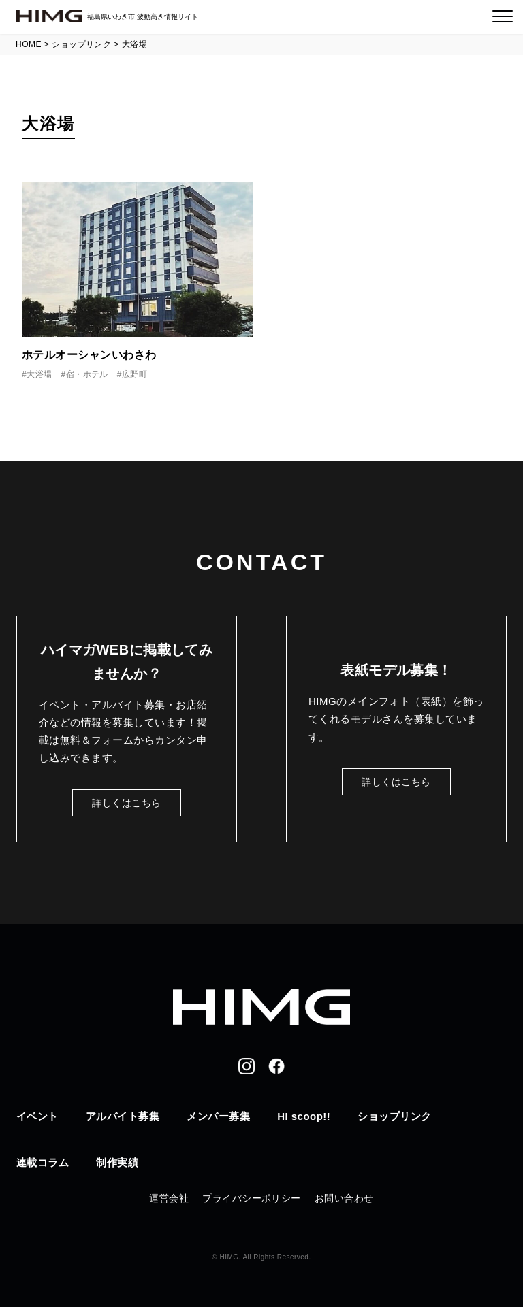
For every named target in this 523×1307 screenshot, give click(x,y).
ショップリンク (394, 1116)
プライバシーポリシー (251, 1198)
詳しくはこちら (126, 802)
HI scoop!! (303, 1116)
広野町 (134, 374)
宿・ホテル (87, 374)
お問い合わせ (344, 1198)
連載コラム (42, 1162)
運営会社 (169, 1198)
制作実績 (117, 1162)
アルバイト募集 (122, 1116)
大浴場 (39, 374)
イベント (37, 1116)
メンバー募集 (218, 1116)
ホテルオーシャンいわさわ (89, 355)
